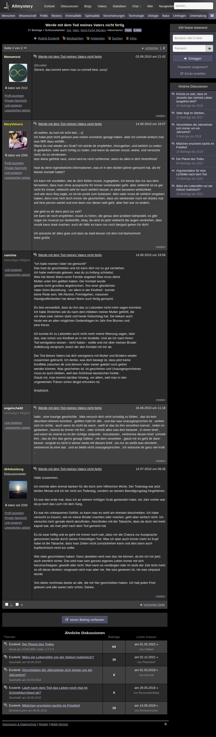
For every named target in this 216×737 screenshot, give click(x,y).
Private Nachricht (16, 100)
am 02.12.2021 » (146, 657)
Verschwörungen (114, 16)
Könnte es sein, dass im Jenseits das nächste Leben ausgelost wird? (193, 100)
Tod (68, 30)
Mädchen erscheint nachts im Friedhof (51, 705)
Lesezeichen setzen (17, 110)
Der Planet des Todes (38, 644)
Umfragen (179, 16)
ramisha (10, 255)
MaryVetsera (13, 124)
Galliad (149, 649)
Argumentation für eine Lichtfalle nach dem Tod (193, 175)
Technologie (136, 16)
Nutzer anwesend (193, 27)
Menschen (8, 16)
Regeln (43, 724)
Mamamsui (12, 57)
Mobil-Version (59, 724)
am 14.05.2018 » (146, 705)
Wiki (150, 6)
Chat (136, 6)
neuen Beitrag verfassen (87, 620)
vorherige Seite (154, 604)
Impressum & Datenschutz (19, 724)
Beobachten (74, 38)
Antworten (98, 38)
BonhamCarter (18, 710)
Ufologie (153, 16)
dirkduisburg (13, 469)
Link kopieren (13, 105)
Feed (128, 30)
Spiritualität (92, 16)
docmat (149, 675)
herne (12, 649)
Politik (44, 16)
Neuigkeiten (166, 6)
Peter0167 (148, 662)
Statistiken (119, 6)
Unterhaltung (198, 16)
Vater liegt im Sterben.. (193, 115)
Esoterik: (15, 644)
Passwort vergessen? (193, 67)
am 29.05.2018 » (146, 688)
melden (160, 116)
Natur (165, 16)
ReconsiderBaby (149, 692)
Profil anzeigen (14, 96)
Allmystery (22, 6)
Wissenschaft (27, 16)
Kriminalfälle (73, 16)
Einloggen (195, 58)
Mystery (56, 16)
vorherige (151, 48)
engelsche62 (13, 408)
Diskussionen (69, 6)
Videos (102, 6)
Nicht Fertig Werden (93, 30)
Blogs (87, 6)
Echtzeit (49, 6)
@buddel (40, 65)
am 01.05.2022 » (146, 644)
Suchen (117, 38)
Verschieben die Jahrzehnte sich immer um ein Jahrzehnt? (193, 130)
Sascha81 (15, 662)
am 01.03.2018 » (146, 670)
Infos (133, 38)
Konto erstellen (195, 73)
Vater (76, 30)
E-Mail (137, 30)
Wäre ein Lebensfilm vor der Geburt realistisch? (58, 657)
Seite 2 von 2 (15, 48)
